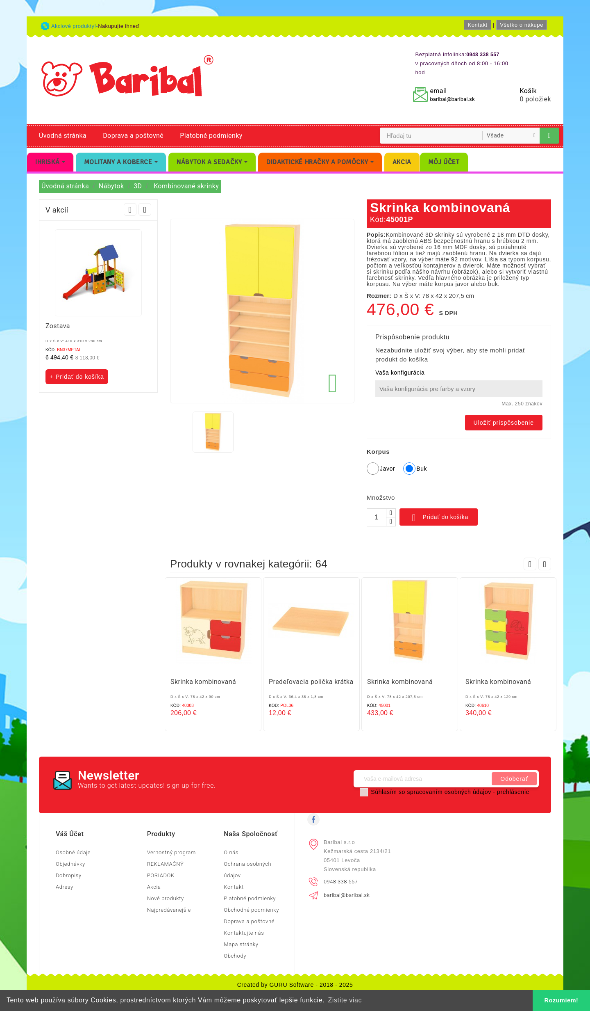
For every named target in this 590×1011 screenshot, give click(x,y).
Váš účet (70, 834)
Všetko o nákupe (521, 25)
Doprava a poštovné (133, 136)
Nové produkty (165, 898)
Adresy (64, 887)
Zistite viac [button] (345, 1000)
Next (144, 209)
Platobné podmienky (211, 136)
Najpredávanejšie (169, 910)
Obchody (235, 956)
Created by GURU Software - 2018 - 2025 (295, 984)
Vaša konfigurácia (399, 372)
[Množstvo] (376, 517)
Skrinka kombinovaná (203, 682)
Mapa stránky (241, 944)
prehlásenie (513, 792)
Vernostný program (171, 852)
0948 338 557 (341, 881)
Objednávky (70, 864)
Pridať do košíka (438, 517)
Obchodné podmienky (251, 910)
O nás (231, 852)
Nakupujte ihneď (118, 26)
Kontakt (477, 25)
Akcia (154, 887)
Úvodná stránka (62, 136)
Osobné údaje (73, 852)
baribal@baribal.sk (452, 99)
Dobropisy (69, 875)
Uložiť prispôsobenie (504, 422)
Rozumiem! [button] (562, 1000)
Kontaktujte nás (244, 933)
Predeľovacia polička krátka (311, 682)
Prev (130, 209)
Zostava (57, 326)
